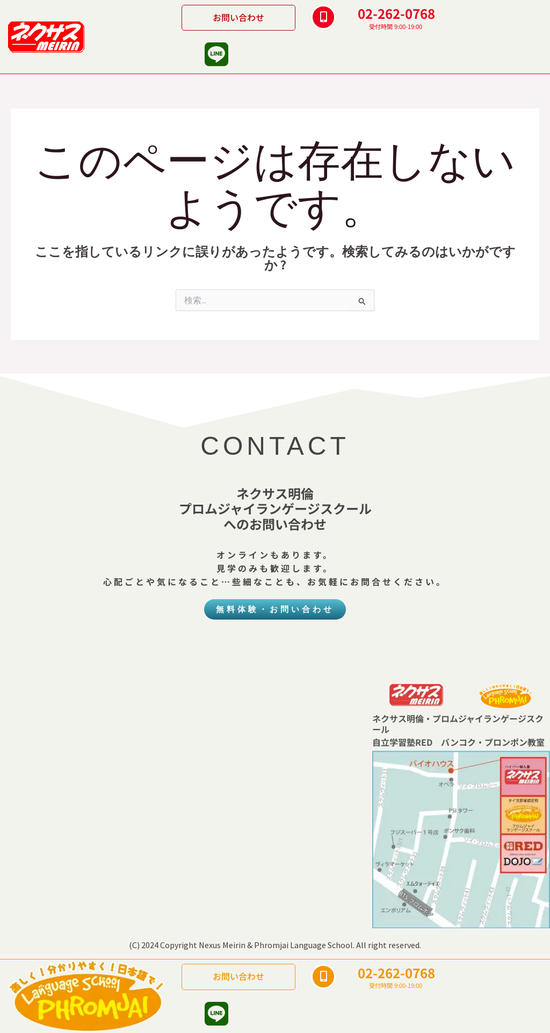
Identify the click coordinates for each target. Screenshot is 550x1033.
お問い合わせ (238, 17)
